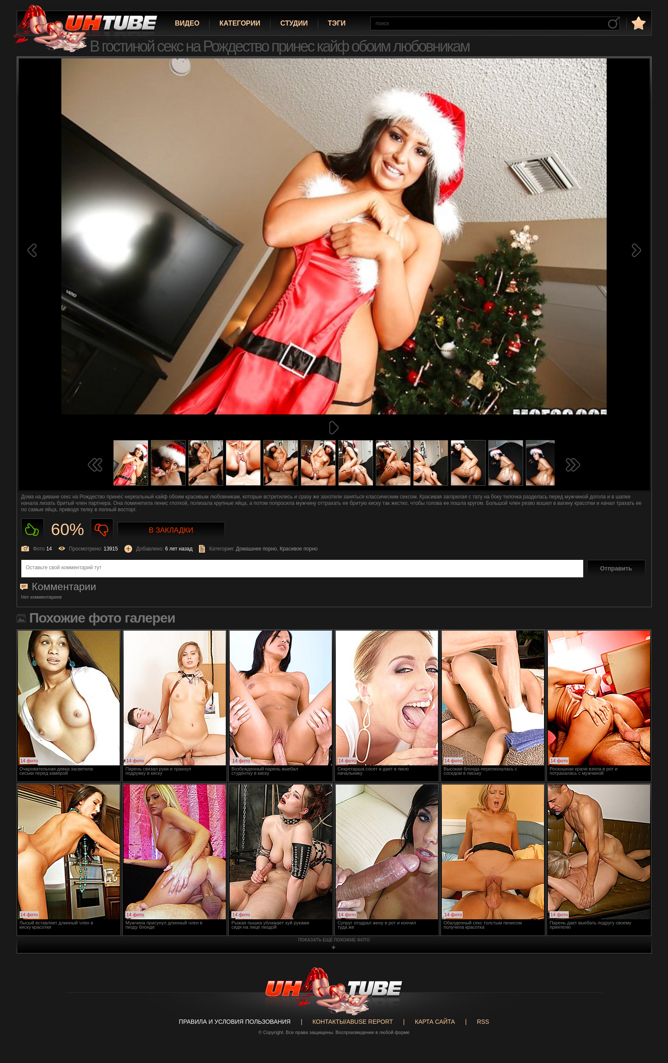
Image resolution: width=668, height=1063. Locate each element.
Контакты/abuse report (353, 1021)
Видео (187, 23)
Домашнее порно (256, 549)
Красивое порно (298, 549)
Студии (294, 23)
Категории (239, 23)
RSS (483, 1021)
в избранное (637, 23)
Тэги (337, 23)
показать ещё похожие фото (334, 940)
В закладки (171, 530)
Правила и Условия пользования (235, 1021)
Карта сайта (435, 1021)
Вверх (648, 997)
